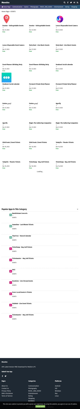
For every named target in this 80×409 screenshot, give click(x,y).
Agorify (58, 103)
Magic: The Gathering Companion (40, 123)
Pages (4, 381)
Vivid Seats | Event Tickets (11, 142)
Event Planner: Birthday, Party (12, 64)
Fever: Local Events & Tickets (22, 292)
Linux (57, 396)
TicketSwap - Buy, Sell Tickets (39, 162)
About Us (5, 386)
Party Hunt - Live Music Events (39, 45)
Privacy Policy (6, 391)
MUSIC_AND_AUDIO (46, 7)
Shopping (74, 7)
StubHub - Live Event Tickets (22, 303)
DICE (13, 270)
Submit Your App (7, 372)
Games (26, 7)
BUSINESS (31, 401)
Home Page (6, 7)
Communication (17, 7)
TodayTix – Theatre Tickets (65, 142)
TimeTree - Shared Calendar (21, 236)
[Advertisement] (40, 191)
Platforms (58, 381)
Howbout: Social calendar (64, 64)
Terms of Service (7, 396)
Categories (32, 381)
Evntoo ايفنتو (6, 103)
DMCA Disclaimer (7, 393)
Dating (67, 7)
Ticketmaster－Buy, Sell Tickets (23, 258)
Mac (56, 393)
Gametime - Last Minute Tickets (22, 224)
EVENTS (13, 11)
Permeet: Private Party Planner (39, 84)
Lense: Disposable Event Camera (67, 25)
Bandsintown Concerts (19, 213)
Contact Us (5, 388)
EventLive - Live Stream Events (22, 281)
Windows (58, 391)
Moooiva (5, 2)
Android (57, 386)
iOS (56, 388)
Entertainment (58, 7)
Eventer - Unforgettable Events (13, 25)
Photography (34, 7)
